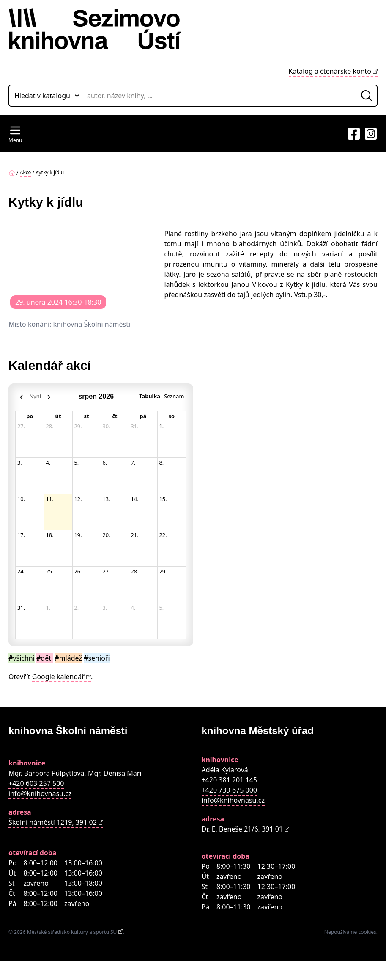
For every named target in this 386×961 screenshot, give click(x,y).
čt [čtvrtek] (114, 416)
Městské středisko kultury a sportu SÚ (72, 932)
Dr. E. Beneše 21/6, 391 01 (242, 829)
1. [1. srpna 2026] (161, 426)
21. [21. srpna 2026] (135, 535)
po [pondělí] (29, 416)
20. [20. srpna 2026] (106, 535)
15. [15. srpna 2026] (163, 499)
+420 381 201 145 (229, 780)
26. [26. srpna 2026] (78, 571)
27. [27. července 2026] (21, 426)
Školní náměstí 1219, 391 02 (52, 822)
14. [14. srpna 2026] (135, 499)
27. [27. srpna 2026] (106, 571)
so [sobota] (172, 416)
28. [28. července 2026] (50, 426)
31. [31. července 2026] (135, 426)
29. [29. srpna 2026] (163, 571)
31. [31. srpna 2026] (21, 607)
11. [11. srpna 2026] (50, 499)
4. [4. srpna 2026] (48, 462)
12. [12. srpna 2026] (78, 499)
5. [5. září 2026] (161, 607)
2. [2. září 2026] (76, 607)
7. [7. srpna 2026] (133, 462)
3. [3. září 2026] (105, 607)
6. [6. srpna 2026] (105, 462)
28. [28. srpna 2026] (135, 571)
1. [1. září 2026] (48, 607)
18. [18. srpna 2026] (50, 535)
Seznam (174, 396)
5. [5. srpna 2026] (76, 462)
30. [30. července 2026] (106, 426)
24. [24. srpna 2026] (21, 571)
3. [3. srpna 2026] (19, 462)
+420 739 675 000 (229, 790)
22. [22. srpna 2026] (163, 535)
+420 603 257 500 (36, 783)
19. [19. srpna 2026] (78, 535)
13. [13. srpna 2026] (106, 499)
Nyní (35, 396)
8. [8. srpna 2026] (161, 462)
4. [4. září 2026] (133, 607)
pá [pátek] (143, 416)
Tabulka (149, 396)
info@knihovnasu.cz (39, 793)
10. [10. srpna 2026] (21, 499)
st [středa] (86, 416)
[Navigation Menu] (15, 134)
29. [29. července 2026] (78, 426)
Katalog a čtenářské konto (330, 71)
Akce (25, 172)
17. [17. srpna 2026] (21, 535)
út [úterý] (58, 416)
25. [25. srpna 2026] (50, 571)
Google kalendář (58, 676)
